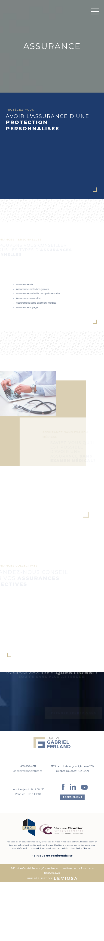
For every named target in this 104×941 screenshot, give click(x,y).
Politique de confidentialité (52, 855)
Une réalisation (52, 878)
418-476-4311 (28, 766)
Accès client (72, 797)
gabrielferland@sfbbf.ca (28, 771)
